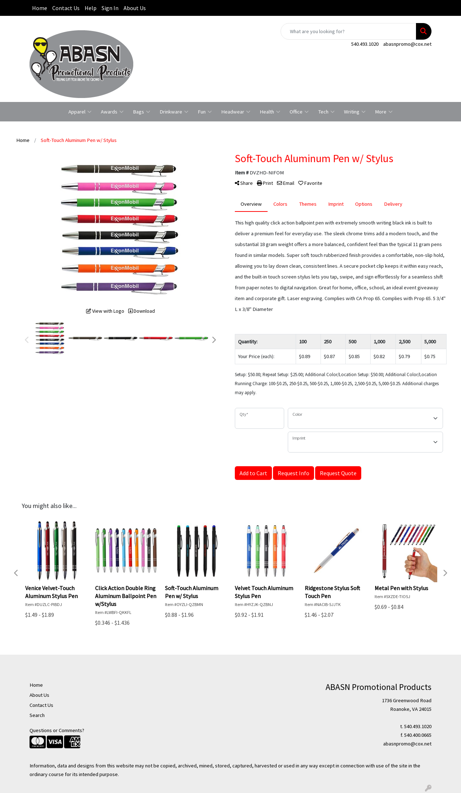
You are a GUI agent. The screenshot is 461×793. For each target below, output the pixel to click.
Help (91, 8)
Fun (205, 111)
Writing (355, 111)
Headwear (235, 111)
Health (270, 111)
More (384, 111)
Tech (326, 111)
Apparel (79, 111)
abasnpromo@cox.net (407, 44)
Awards (112, 111)
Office (299, 111)
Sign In (110, 8)
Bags (141, 111)
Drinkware (174, 111)
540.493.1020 (365, 44)
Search (37, 715)
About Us (135, 8)
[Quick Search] (348, 31)
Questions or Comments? (57, 730)
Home (39, 8)
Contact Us (66, 8)
